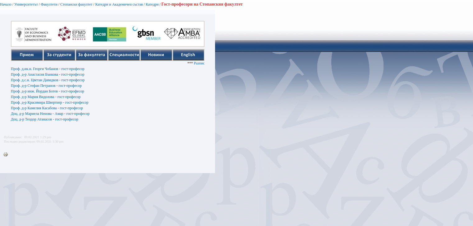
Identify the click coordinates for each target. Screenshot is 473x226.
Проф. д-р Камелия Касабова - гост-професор (47, 108)
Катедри (152, 4)
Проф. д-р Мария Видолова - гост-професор (45, 97)
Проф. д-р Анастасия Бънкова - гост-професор (47, 74)
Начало (5, 4)
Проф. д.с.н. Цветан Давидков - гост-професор (48, 80)
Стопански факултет (76, 4)
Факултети (49, 4)
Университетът (26, 4)
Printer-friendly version (7, 155)
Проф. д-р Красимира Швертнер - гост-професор (49, 102)
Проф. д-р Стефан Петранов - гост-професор (46, 85)
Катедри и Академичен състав (119, 4)
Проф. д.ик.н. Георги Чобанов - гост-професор (48, 69)
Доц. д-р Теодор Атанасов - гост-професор (44, 119)
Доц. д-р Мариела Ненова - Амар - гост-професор (50, 113)
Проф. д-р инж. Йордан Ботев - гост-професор (47, 91)
